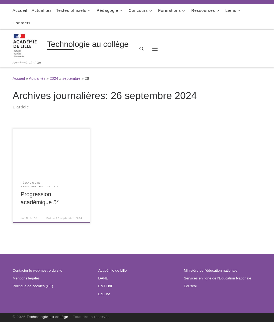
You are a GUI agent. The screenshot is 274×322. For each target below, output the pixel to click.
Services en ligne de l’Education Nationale (217, 278)
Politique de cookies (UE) (33, 286)
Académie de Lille (112, 270)
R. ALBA (31, 218)
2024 (54, 78)
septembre (71, 78)
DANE (103, 278)
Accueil (19, 78)
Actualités (37, 78)
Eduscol (190, 286)
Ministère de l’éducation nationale (210, 270)
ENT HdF (105, 286)
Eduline (104, 294)
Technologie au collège (47, 317)
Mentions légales (26, 278)
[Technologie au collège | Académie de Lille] (29, 45)
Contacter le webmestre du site (37, 270)
